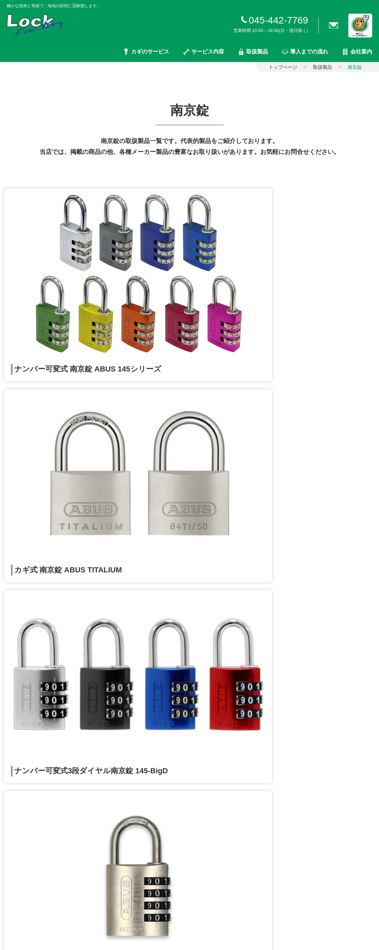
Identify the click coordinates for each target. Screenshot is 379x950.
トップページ (283, 67)
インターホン (143, 839)
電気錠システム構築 (150, 644)
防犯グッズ (141, 796)
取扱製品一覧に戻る (189, 451)
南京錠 (136, 786)
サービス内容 (203, 51)
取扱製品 (253, 51)
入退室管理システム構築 (155, 655)
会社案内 (357, 51)
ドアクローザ (143, 850)
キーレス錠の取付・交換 (29, 657)
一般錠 (136, 732)
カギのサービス (146, 51)
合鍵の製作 (15, 635)
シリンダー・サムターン (155, 722)
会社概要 (264, 645)
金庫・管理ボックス (150, 818)
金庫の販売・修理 (148, 676)
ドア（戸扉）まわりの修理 (157, 612)
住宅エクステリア (148, 829)
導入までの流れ (305, 51)
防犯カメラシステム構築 (155, 665)
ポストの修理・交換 (150, 633)
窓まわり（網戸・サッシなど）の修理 (169, 623)
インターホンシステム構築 (157, 687)
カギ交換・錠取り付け (26, 646)
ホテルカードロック (150, 775)
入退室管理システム (150, 764)
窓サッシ (138, 807)
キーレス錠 (141, 743)
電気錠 (136, 754)
